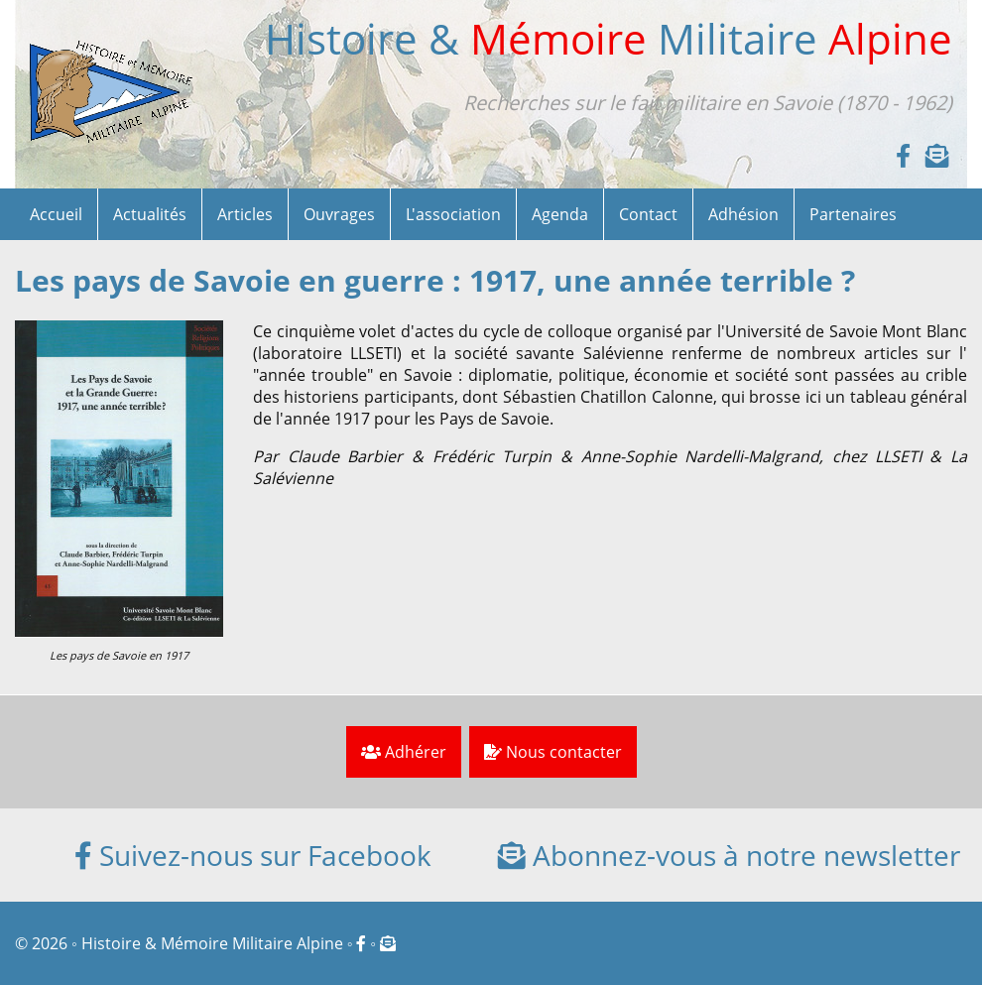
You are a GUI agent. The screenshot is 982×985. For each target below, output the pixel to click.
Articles (245, 214)
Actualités (149, 214)
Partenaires (853, 214)
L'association (453, 214)
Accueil (56, 214)
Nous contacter (553, 752)
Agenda (560, 214)
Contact (648, 214)
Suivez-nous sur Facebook (252, 855)
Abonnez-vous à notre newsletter (729, 855)
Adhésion (743, 214)
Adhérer (403, 752)
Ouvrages (339, 214)
